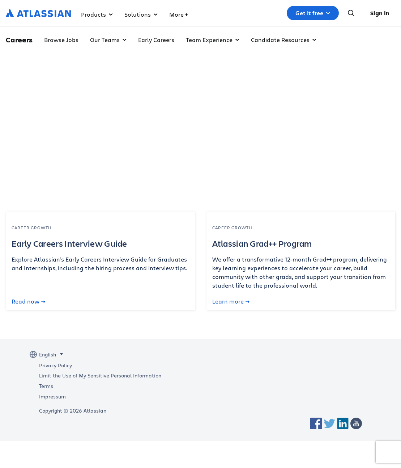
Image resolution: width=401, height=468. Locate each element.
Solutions (141, 14)
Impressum (52, 397)
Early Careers (156, 39)
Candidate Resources (283, 39)
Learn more (230, 301)
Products (97, 14)
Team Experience (212, 39)
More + (236, 14)
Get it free (312, 13)
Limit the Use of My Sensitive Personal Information (100, 376)
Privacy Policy (55, 365)
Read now (28, 301)
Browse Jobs (61, 39)
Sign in (379, 13)
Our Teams (108, 39)
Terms (46, 386)
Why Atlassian (192, 14)
